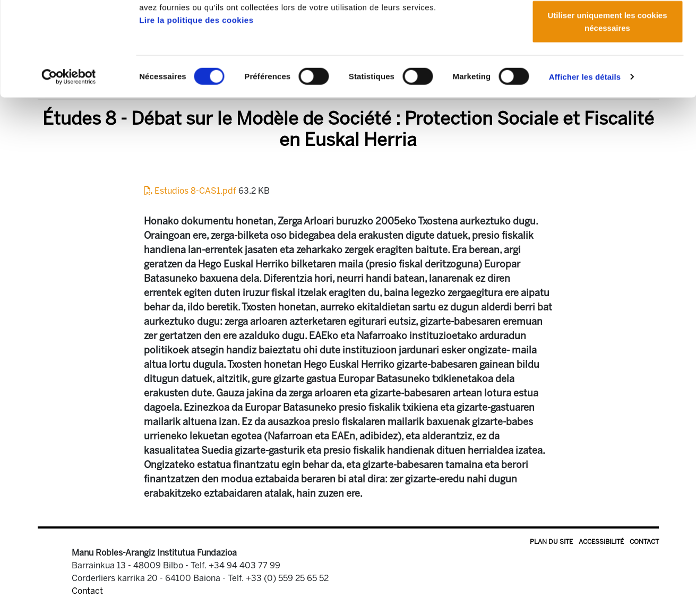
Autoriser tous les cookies (607, 27)
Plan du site (551, 542)
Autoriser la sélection (607, 62)
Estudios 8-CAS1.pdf (191, 191)
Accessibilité (601, 542)
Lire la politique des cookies (196, 102)
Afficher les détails (585, 158)
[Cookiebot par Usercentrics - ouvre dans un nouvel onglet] (68, 159)
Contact (644, 542)
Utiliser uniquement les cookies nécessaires (607, 104)
